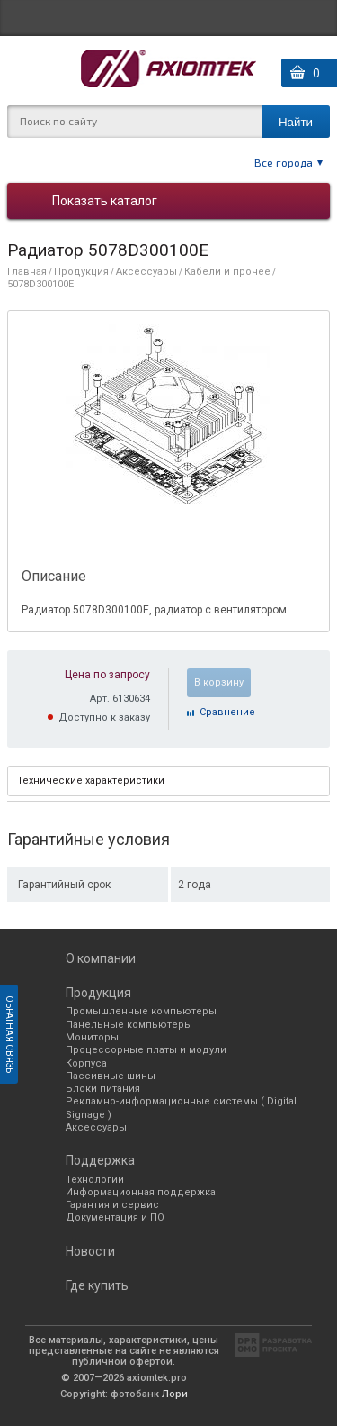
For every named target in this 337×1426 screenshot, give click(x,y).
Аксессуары (146, 271)
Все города (283, 162)
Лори (175, 1394)
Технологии (95, 1179)
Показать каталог (104, 201)
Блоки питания (103, 1088)
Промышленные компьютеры (141, 1011)
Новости (90, 1251)
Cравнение (227, 712)
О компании (101, 958)
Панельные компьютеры (129, 1025)
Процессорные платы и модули (146, 1050)
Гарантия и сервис (112, 1205)
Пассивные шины (110, 1076)
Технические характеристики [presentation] (90, 780)
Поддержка (100, 1160)
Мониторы (92, 1037)
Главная (27, 271)
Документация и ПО (115, 1217)
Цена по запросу (107, 674)
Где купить (97, 1285)
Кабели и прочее (227, 271)
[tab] (168, 781)
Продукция (81, 271)
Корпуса (86, 1063)
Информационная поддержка (141, 1192)
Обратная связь (9, 1034)
